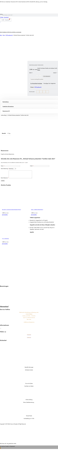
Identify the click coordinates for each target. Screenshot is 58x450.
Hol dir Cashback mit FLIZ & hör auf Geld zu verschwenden (10, 32)
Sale (4, 35)
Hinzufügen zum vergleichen (50, 83)
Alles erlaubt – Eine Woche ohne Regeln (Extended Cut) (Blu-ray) (11, 211)
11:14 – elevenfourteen (5, 240)
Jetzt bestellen (5, 216)
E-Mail (31, 166)
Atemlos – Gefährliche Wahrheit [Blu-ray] (37, 211)
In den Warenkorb (46, 76)
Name (2, 166)
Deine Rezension (5, 179)
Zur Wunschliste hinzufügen (36, 83)
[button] (29, 330)
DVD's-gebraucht (9, 35)
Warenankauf (4, 308)
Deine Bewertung (5, 168)
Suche (1, 14)
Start (1, 35)
